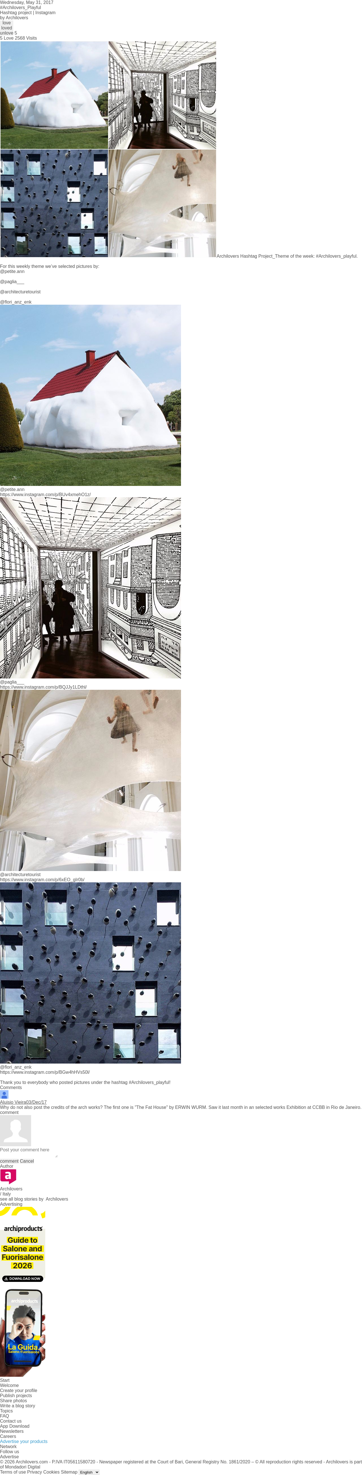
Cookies (51, 1472)
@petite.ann (12, 271)
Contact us (10, 1421)
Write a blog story (17, 1405)
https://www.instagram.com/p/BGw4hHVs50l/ (45, 1072)
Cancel (27, 1161)
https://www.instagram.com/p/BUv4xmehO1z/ (45, 494)
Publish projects (16, 1395)
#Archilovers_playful (149, 1082)
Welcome (9, 1385)
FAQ (4, 1416)
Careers (8, 1436)
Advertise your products (24, 1441)
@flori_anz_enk (15, 302)
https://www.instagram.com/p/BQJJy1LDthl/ (43, 687)
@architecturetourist (20, 291)
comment (9, 1161)
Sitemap (69, 1472)
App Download (14, 1426)
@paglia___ (12, 281)
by (14, 17)
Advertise (9, 1456)
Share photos (13, 1400)
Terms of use (13, 1472)
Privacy (34, 1472)
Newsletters (12, 1431)
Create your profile (18, 1390)
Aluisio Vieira (13, 1102)
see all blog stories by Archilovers (34, 1199)
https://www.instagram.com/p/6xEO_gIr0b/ (42, 879)
